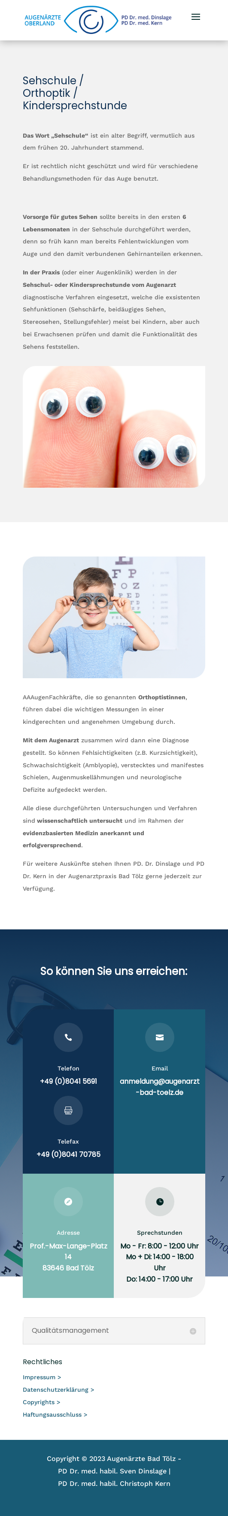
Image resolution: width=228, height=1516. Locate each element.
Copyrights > (41, 1402)
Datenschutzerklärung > (58, 1389)
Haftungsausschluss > (55, 1414)
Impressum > (42, 1377)
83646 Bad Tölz (68, 1268)
